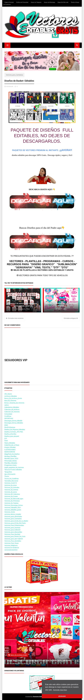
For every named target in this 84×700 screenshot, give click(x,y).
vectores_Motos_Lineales (12, 514)
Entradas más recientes (14, 318)
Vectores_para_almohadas (13, 516)
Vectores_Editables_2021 (12, 507)
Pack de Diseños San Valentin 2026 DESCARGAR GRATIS (38, 660)
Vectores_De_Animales (11, 487)
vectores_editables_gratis (12, 510)
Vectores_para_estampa (12, 527)
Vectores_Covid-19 (10, 483)
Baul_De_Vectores (10, 400)
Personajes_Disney (10, 461)
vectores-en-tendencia (11, 547)
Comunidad (8, 414)
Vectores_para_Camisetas (14, 75)
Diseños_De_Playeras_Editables (14, 429)
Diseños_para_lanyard (11, 436)
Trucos (6, 476)
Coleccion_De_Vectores (12, 412)
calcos (6, 405)
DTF (5, 438)
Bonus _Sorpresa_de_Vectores (14, 403)
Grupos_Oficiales (10, 447)
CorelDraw (7, 416)
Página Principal (9, 2)
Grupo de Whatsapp (49, 2)
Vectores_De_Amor (10, 485)
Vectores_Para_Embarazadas (14, 525)
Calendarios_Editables (11, 407)
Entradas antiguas (71, 318)
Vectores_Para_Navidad (12, 534)
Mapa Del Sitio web (63, 2)
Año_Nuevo (8, 394)
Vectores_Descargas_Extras (13, 505)
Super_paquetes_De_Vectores (14, 467)
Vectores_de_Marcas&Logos (13, 498)
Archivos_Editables (10, 396)
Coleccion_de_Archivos (11, 409)
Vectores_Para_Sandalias (12, 541)
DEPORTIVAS (8, 418)
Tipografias (8, 472)
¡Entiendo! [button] (62, 696)
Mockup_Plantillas (10, 456)
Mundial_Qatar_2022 (11, 458)
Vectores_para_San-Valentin (13, 539)
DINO (6, 425)
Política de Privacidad (22, 2)
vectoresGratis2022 (10, 550)
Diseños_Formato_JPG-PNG (13, 432)
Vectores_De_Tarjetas (11, 503)
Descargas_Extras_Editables (13, 423)
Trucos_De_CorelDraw (11, 478)
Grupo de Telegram (36, 2)
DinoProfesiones (9, 427)
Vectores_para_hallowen (12, 530)
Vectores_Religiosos (11, 545)
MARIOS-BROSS (9, 452)
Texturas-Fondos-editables (13, 470)
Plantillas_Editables (10, 463)
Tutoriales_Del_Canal (11, 481)
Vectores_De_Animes (11, 490)
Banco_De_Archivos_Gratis (13, 398)
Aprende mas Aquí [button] (60, 690)
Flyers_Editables (9, 443)
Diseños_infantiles (10, 434)
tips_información (9, 474)
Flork (6, 441)
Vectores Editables (39, 696)
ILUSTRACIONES (9, 449)
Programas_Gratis (10, 465)
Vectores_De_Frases (11, 496)
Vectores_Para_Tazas (11, 543)
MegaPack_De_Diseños (12, 454)
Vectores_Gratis (9, 512)
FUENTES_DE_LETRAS (11, 445)
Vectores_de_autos (10, 492)
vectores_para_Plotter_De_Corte (14, 536)
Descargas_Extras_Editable (13, 421)
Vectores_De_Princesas (12, 501)
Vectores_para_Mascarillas (13, 532)
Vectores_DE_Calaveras (12, 494)
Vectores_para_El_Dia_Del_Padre (15, 523)
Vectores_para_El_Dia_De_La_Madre (16, 521)
